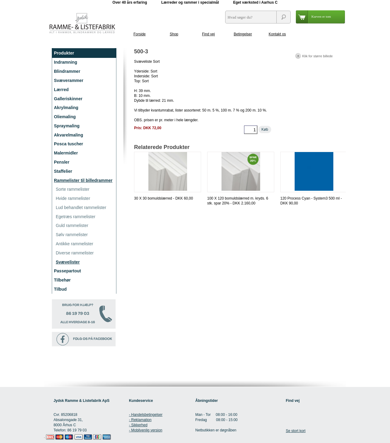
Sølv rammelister (72, 234)
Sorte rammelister (72, 189)
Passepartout (67, 270)
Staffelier (63, 171)
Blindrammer (67, 71)
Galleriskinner (68, 98)
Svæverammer (68, 80)
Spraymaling (67, 125)
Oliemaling (65, 116)
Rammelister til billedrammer (83, 180)
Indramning (65, 62)
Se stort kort (296, 431)
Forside (139, 34)
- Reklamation (140, 420)
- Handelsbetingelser (145, 415)
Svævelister (68, 262)
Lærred (61, 89)
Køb (264, 129)
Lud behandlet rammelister (81, 207)
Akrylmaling (66, 107)
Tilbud (60, 289)
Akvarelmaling (68, 135)
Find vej (208, 34)
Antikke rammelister (74, 243)
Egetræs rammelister (75, 216)
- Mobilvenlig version (145, 430)
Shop (174, 34)
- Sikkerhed (138, 425)
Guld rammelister (72, 225)
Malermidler (66, 153)
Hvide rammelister (73, 198)
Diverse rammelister (75, 252)
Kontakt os (277, 34)
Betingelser (243, 34)
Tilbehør (62, 280)
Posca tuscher (68, 143)
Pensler (61, 162)
